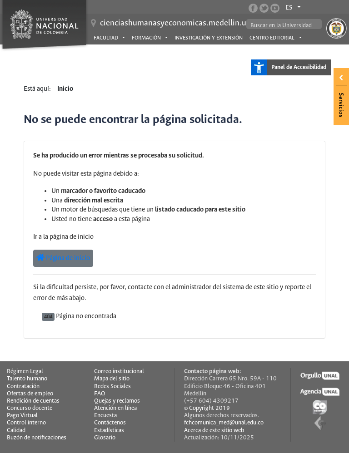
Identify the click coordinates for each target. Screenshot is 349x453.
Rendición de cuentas (33, 401)
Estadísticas (109, 430)
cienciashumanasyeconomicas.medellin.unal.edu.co (191, 23)
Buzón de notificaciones (36, 437)
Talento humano (27, 378)
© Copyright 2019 (207, 408)
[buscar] (284, 25)
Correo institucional (119, 371)
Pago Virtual (22, 415)
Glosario (104, 437)
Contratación (23, 386)
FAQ (99, 393)
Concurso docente (29, 408)
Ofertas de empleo (30, 393)
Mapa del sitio (112, 378)
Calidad (16, 430)
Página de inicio (63, 258)
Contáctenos (110, 422)
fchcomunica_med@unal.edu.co (224, 422)
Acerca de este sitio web (214, 430)
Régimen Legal (25, 371)
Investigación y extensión (208, 38)
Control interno (26, 422)
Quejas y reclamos (117, 401)
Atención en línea (115, 408)
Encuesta (105, 415)
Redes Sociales (112, 386)
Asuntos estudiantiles (123, 52)
